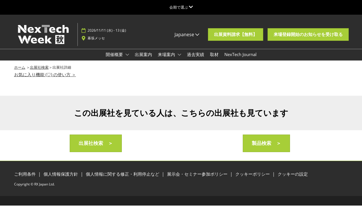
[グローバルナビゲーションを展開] (181, 7)
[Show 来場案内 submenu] (179, 55)
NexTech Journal (240, 54)
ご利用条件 (25, 174)
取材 (214, 54)
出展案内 (143, 54)
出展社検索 (39, 67)
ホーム (19, 67)
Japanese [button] (187, 34)
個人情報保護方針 (61, 174)
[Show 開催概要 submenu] (127, 55)
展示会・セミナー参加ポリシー (198, 174)
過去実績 (195, 54)
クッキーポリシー (253, 174)
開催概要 (115, 54)
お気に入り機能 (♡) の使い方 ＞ (45, 74)
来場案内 (167, 54)
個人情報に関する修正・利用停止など (123, 174)
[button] (235, 34)
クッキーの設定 (293, 174)
